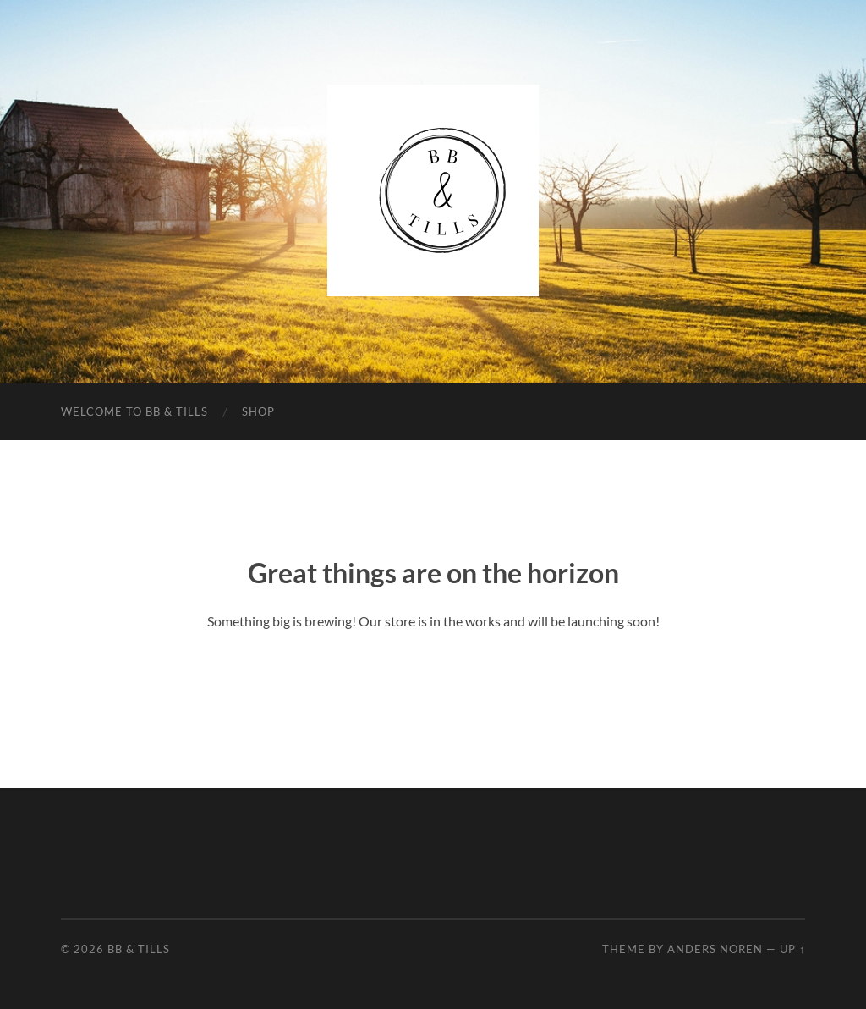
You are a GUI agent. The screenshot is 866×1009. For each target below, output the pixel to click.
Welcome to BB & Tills (134, 411)
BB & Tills (138, 949)
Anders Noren (715, 949)
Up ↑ (792, 949)
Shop (258, 411)
